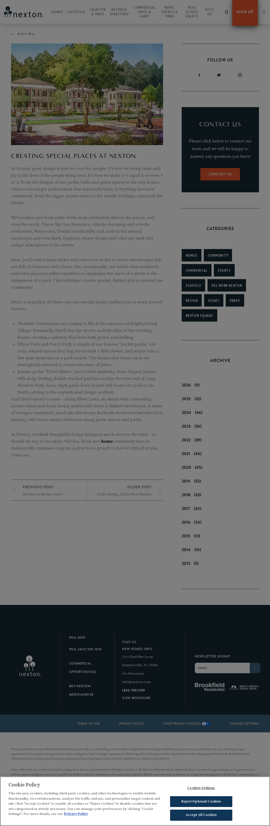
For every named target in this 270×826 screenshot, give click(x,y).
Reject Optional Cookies (201, 802)
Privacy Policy (76, 815)
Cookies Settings (201, 789)
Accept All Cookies (201, 816)
